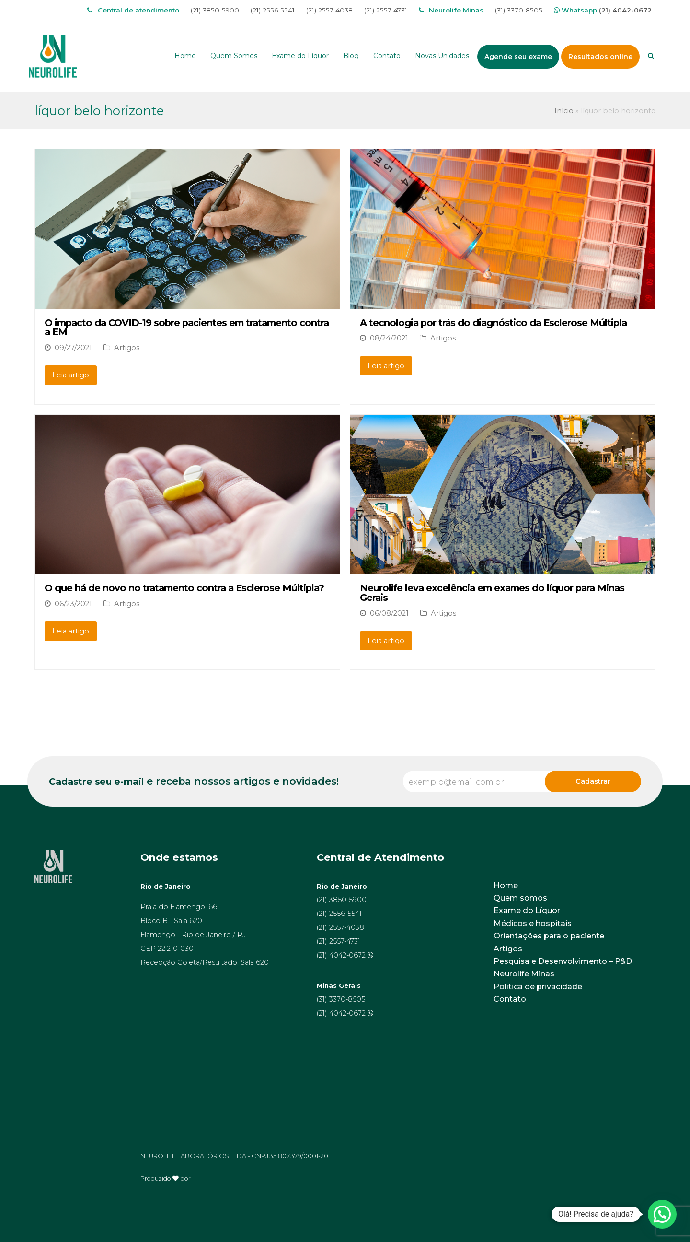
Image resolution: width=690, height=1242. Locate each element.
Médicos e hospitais (533, 923)
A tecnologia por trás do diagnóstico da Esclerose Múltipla (493, 322)
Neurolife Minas (524, 973)
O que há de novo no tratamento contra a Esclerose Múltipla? (184, 588)
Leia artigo (70, 375)
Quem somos (520, 897)
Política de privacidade (538, 986)
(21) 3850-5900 (215, 10)
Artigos (126, 347)
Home (506, 885)
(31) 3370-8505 (518, 10)
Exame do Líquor (527, 910)
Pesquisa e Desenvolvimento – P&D (563, 961)
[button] (662, 1214)
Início (564, 110)
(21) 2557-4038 (329, 10)
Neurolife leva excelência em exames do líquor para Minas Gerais (492, 592)
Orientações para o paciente (549, 935)
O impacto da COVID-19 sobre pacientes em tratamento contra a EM (187, 327)
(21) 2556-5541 (273, 10)
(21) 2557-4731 (385, 10)
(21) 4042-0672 (625, 10)
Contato (510, 999)
